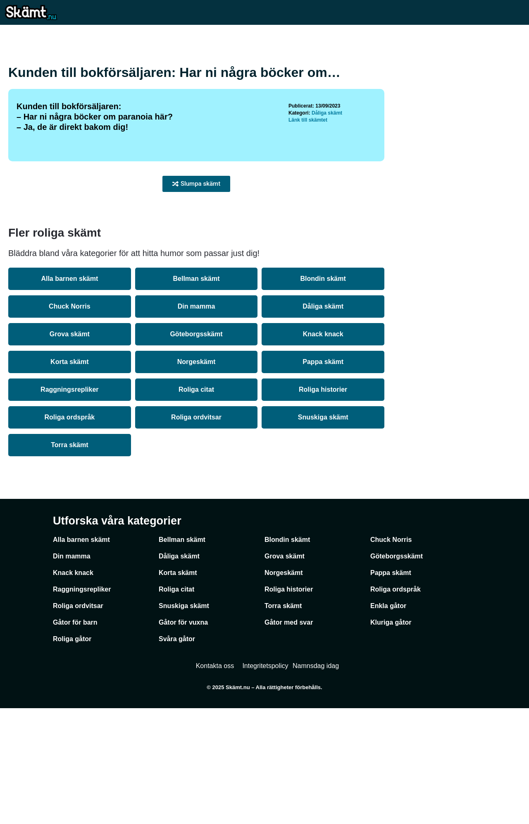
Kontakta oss (215, 781)
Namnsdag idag (316, 781)
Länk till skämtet (307, 236)
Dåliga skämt (327, 229)
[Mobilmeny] (516, 12)
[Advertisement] (264, 99)
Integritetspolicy (265, 781)
